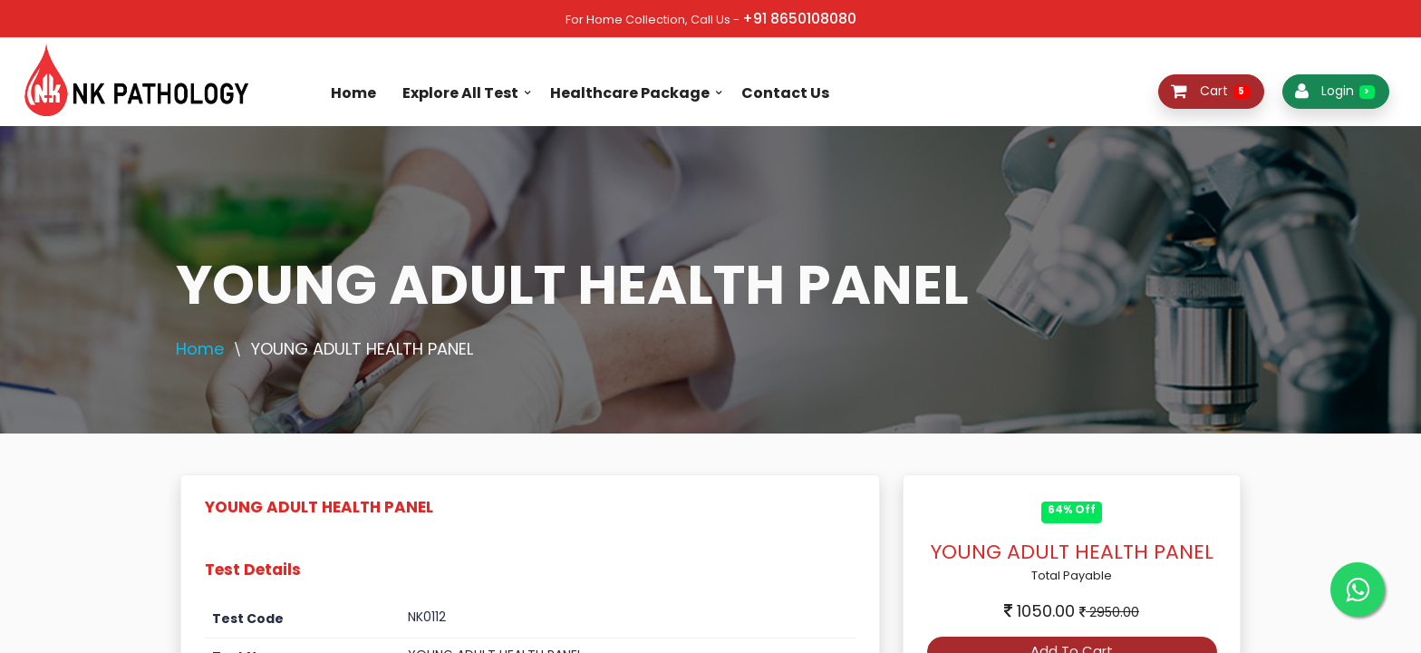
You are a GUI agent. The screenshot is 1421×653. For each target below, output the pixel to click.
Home (353, 93)
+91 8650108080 (799, 18)
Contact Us (785, 93)
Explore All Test (460, 93)
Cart (1211, 91)
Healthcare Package (630, 93)
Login (1335, 91)
